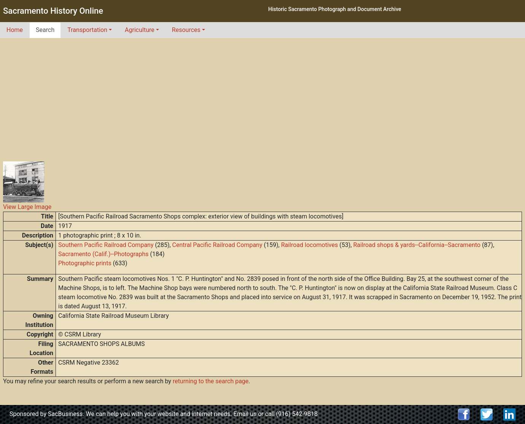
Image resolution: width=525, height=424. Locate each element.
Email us (245, 414)
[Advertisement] (262, 95)
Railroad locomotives (309, 245)
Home (14, 29)
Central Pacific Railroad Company (217, 245)
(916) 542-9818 (297, 414)
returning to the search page (210, 381)
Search (45, 29)
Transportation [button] (87, 29)
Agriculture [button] (139, 29)
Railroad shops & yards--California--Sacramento (416, 245)
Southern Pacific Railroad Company (105, 245)
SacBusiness (65, 414)
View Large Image (27, 206)
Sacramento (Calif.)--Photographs (103, 254)
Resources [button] (186, 29)
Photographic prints (84, 263)
